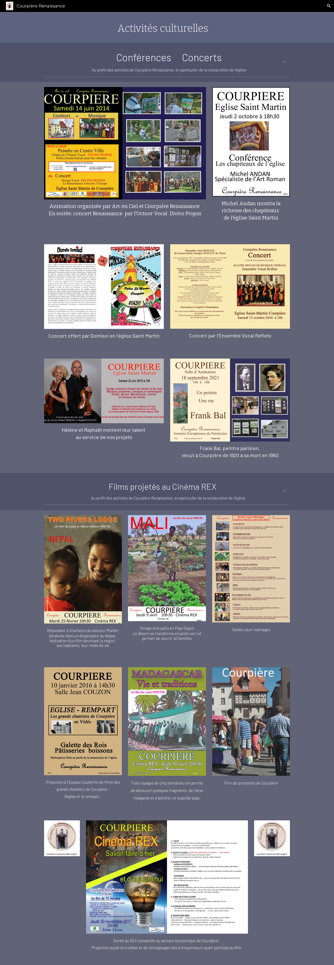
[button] (329, 6)
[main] (167, 27)
